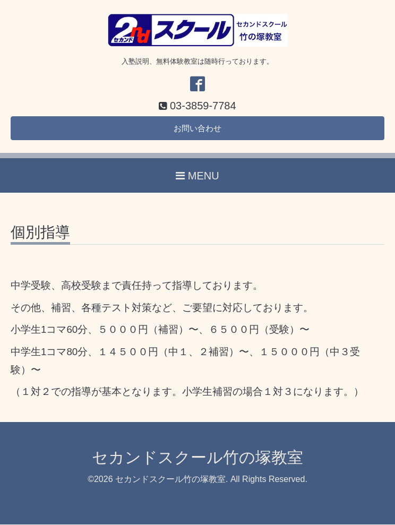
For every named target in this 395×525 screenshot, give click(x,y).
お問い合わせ (197, 128)
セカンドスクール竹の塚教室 (197, 458)
